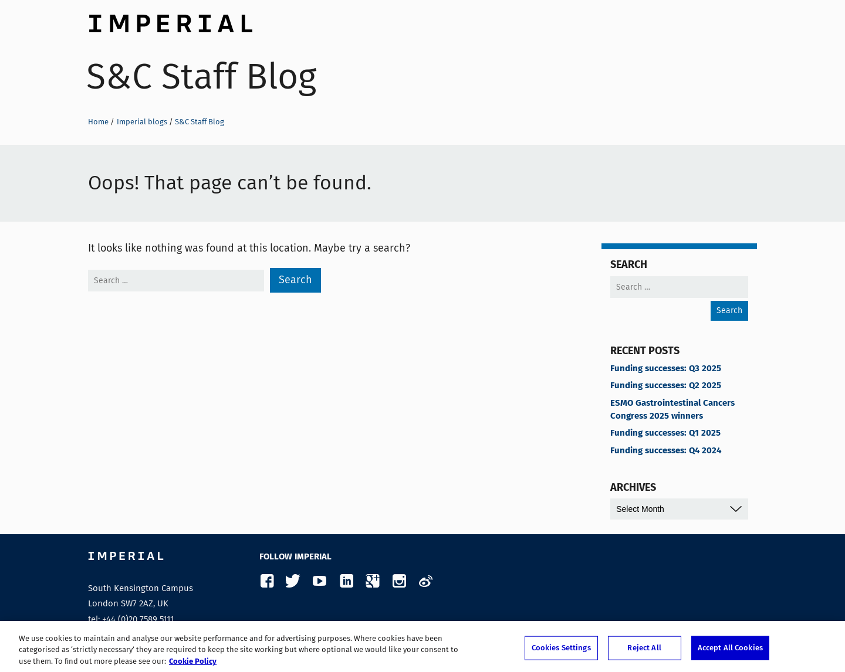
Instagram (398, 581)
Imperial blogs (142, 121)
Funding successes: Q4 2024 (665, 451)
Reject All (644, 651)
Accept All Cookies (730, 651)
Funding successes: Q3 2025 (665, 369)
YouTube (319, 581)
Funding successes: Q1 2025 (665, 433)
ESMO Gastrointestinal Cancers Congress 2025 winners (672, 409)
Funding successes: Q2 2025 (665, 386)
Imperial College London (170, 20)
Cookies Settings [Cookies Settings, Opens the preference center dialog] (561, 651)
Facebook (266, 581)
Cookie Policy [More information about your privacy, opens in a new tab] (193, 665)
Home (98, 121)
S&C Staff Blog (201, 76)
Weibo (425, 581)
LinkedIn (346, 581)
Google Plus (372, 581)
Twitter (293, 581)
